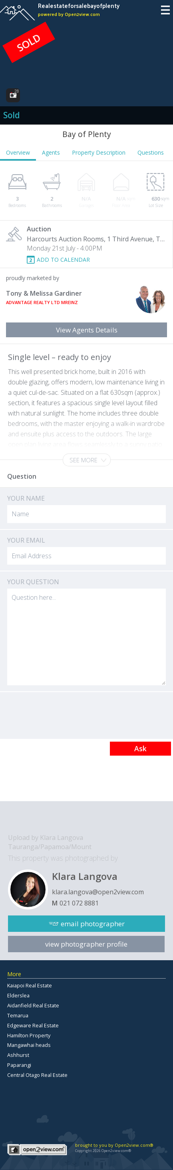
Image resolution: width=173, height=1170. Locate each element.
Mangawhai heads (29, 1045)
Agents (51, 152)
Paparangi (19, 1065)
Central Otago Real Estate (37, 1074)
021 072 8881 (79, 903)
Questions (150, 152)
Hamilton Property (28, 1035)
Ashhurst (18, 1055)
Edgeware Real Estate (33, 1025)
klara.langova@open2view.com (98, 891)
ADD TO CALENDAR (63, 259)
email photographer (93, 923)
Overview (18, 152)
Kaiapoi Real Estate (29, 985)
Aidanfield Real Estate (33, 1005)
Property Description (98, 152)
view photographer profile (86, 944)
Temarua (17, 1015)
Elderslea (18, 995)
